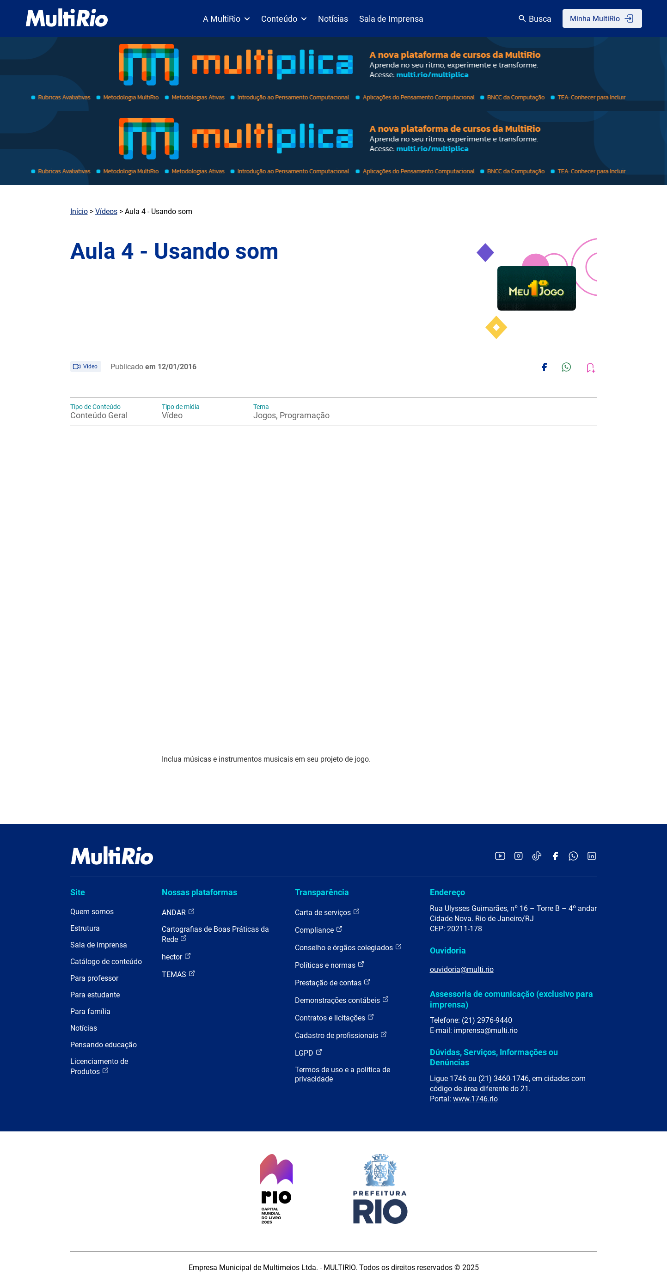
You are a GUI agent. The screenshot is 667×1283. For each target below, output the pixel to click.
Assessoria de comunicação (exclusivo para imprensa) (511, 999)
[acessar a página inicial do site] (67, 18)
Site (77, 892)
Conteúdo (284, 19)
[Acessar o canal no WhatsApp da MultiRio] (573, 856)
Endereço (447, 892)
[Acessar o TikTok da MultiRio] (537, 856)
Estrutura (85, 928)
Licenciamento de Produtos (99, 1066)
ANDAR (178, 912)
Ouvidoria (448, 950)
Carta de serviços (327, 912)
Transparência (322, 892)
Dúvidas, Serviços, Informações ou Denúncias (494, 1057)
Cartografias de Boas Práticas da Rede (215, 934)
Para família (90, 1011)
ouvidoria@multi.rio (462, 969)
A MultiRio (226, 19)
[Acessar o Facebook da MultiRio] (555, 856)
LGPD (309, 1052)
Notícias (333, 19)
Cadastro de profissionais (341, 1035)
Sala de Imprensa (391, 19)
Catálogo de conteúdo (106, 961)
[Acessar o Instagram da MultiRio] (518, 856)
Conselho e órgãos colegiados (348, 947)
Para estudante (95, 994)
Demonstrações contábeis (342, 1000)
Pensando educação (103, 1044)
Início (79, 211)
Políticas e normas (330, 965)
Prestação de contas (333, 982)
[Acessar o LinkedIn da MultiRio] (591, 856)
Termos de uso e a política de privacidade (342, 1074)
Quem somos (92, 911)
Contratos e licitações (334, 1017)
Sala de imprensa (98, 945)
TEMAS (179, 974)
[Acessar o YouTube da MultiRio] (500, 856)
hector (176, 956)
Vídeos (106, 211)
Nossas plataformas (199, 892)
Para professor (94, 978)
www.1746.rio (475, 1098)
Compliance (319, 930)
